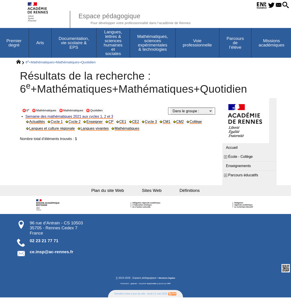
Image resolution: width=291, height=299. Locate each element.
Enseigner (96, 123)
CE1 (124, 123)
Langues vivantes (96, 129)
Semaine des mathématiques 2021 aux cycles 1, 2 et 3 (70, 118)
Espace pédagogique (147, 18)
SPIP (171, 285)
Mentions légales (167, 279)
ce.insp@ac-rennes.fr (51, 253)
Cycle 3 (153, 123)
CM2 (182, 123)
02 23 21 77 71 (44, 241)
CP (112, 123)
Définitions (181, 191)
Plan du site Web (115, 191)
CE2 (137, 123)
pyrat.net (132, 285)
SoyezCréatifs (152, 285)
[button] (284, 5)
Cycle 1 (58, 123)
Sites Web (152, 191)
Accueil (232, 149)
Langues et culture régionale (53, 129)
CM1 (169, 123)
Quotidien (108, 111)
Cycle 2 (76, 123)
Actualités (38, 123)
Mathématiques (49, 111)
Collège (198, 123)
